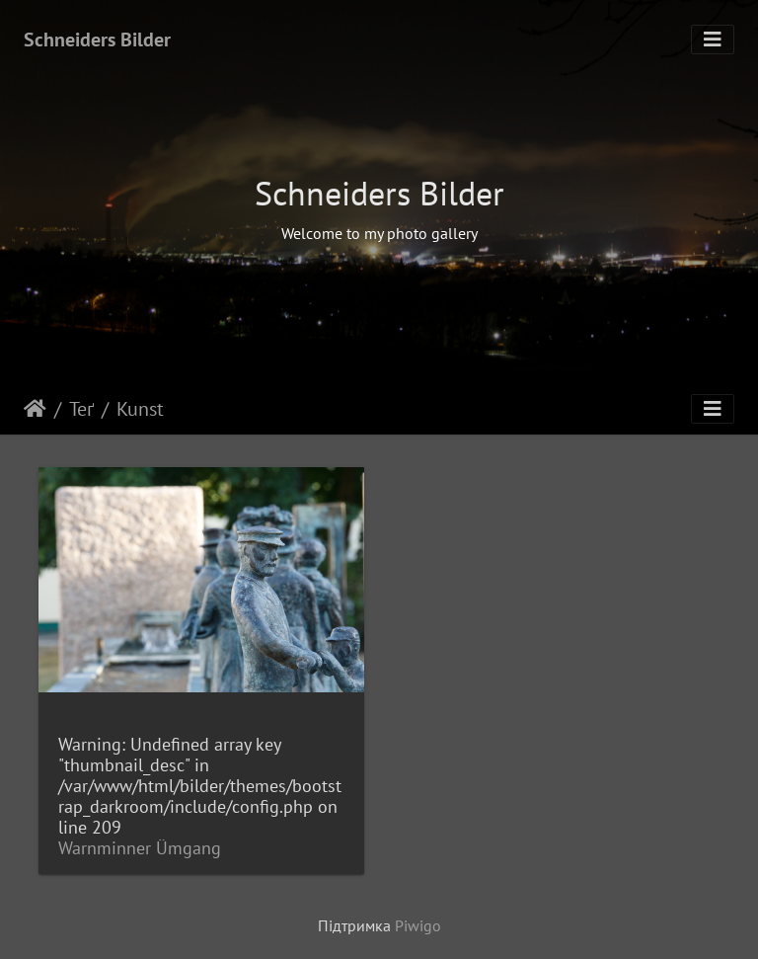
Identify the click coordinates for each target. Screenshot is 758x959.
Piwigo (418, 925)
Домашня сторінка (35, 409)
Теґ (81, 409)
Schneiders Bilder (97, 39)
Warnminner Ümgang (139, 848)
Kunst (140, 409)
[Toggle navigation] (712, 39)
